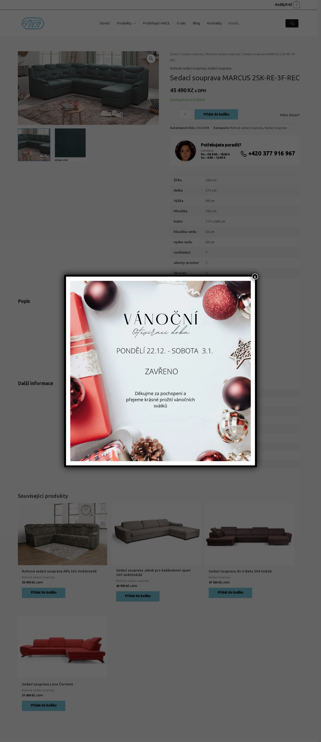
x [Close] (255, 277)
